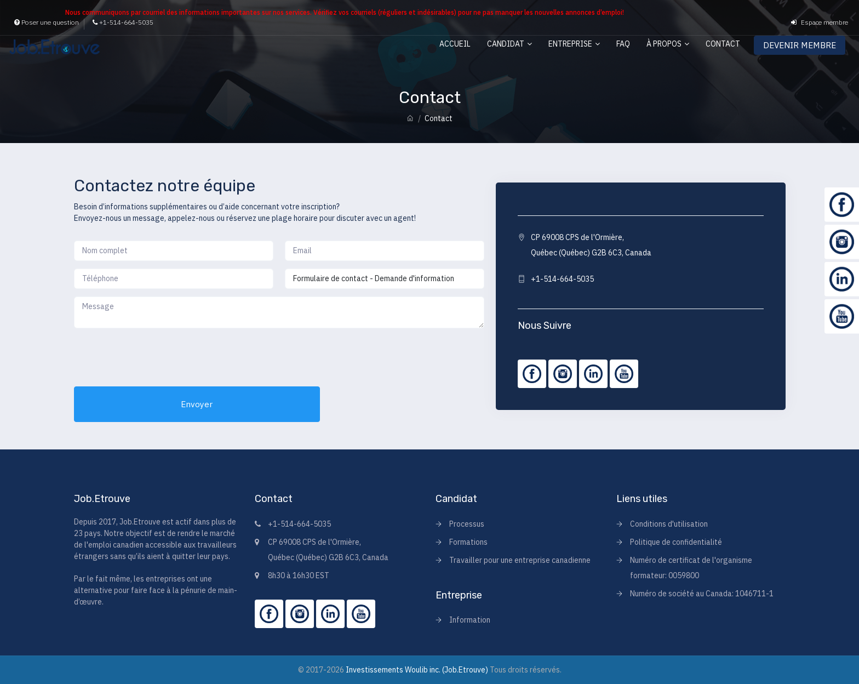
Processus (466, 524)
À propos (664, 44)
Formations (468, 542)
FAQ (623, 44)
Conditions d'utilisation (669, 524)
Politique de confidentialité (676, 542)
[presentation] (157, 357)
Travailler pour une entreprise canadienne (520, 560)
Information (469, 620)
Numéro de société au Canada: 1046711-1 (702, 593)
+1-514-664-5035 (123, 22)
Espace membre (819, 22)
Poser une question (46, 22)
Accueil (455, 44)
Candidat (505, 44)
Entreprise (570, 44)
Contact (723, 44)
